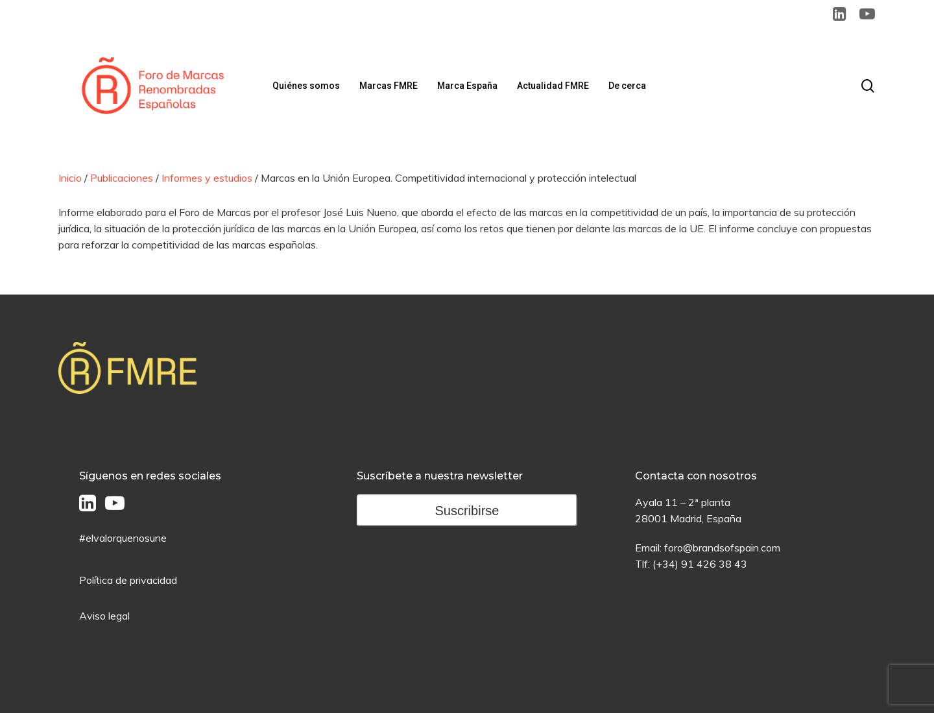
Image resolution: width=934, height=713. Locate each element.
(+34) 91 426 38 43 (700, 563)
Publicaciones (121, 177)
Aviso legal (104, 615)
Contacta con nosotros (696, 476)
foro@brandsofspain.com (722, 547)
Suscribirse (467, 510)
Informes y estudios (207, 177)
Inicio (70, 177)
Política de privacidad (128, 580)
